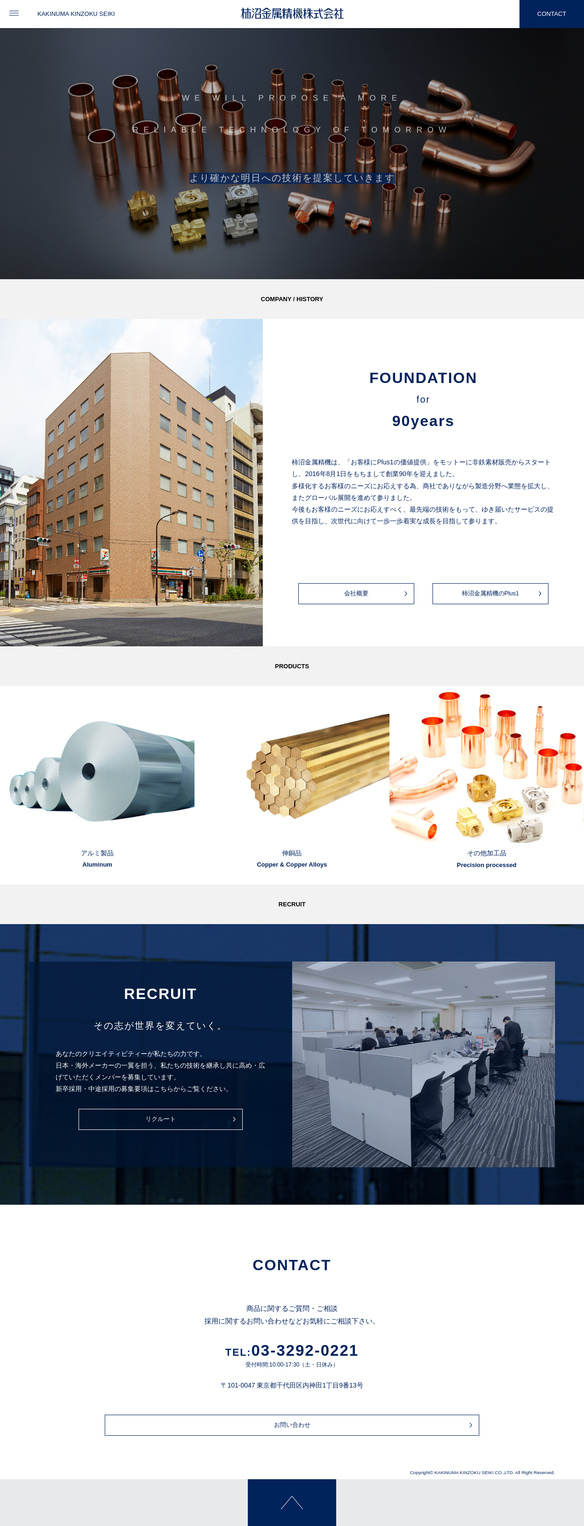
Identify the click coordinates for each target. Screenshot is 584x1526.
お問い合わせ (302, 1425)
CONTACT (542, 14)
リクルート (172, 1119)
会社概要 (375, 593)
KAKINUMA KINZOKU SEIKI (76, 13)
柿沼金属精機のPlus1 (500, 593)
